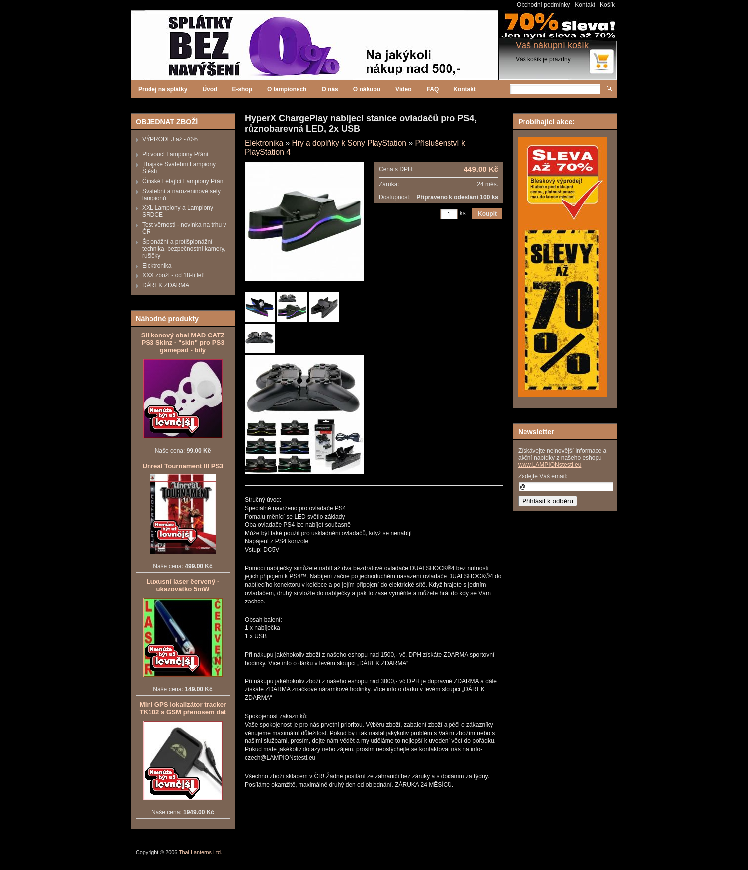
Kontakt (585, 4)
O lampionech (286, 89)
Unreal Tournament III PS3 (182, 465)
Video (403, 89)
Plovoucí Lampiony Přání (175, 154)
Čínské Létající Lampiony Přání (183, 181)
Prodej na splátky (162, 89)
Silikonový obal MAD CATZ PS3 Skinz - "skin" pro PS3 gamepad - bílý (182, 343)
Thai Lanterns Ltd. (200, 852)
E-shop (242, 89)
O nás (329, 89)
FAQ (433, 89)
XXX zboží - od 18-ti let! (173, 275)
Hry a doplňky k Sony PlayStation (349, 143)
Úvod (209, 89)
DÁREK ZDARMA (165, 285)
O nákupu (366, 89)
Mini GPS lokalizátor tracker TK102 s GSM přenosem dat (183, 708)
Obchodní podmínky (543, 4)
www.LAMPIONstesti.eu (549, 464)
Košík (607, 4)
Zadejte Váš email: (542, 476)
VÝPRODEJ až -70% (170, 139)
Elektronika (156, 265)
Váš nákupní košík (552, 45)
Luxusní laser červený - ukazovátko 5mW (183, 585)
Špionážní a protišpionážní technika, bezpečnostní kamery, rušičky (183, 248)
